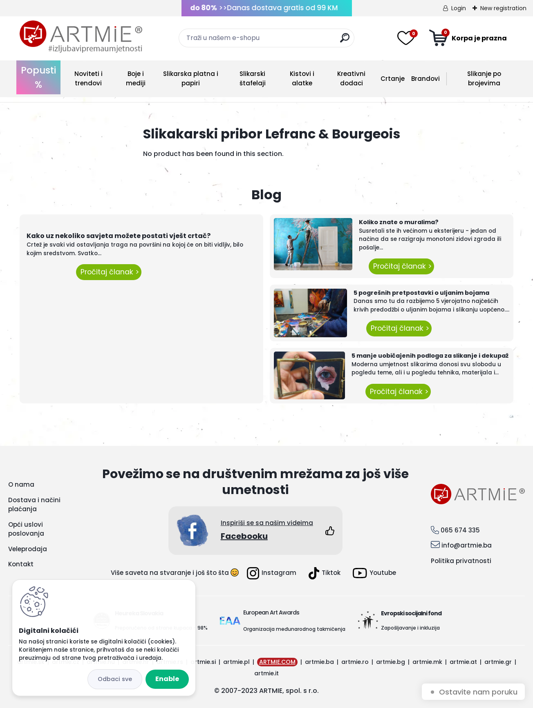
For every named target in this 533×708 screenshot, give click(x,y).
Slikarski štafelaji (253, 78)
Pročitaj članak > (108, 272)
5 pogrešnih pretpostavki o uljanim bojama (421, 293)
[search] (344, 41)
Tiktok (324, 573)
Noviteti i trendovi (88, 78)
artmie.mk (427, 662)
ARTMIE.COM (277, 662)
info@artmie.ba (466, 545)
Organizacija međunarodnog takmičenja (294, 629)
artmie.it (266, 673)
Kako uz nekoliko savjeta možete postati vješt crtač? (119, 235)
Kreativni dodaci (351, 78)
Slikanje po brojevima (484, 78)
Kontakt (21, 564)
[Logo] (81, 36)
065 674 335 (460, 530)
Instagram (271, 573)
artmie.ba (319, 662)
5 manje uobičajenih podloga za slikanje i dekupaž (430, 356)
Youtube (374, 573)
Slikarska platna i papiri (190, 78)
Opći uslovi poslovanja (26, 529)
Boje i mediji (136, 78)
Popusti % (38, 77)
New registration (503, 8)
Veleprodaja (27, 549)
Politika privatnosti (461, 561)
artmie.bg (390, 662)
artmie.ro (355, 662)
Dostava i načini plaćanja (34, 505)
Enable (167, 679)
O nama (21, 484)
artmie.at (463, 662)
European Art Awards (271, 612)
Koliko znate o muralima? (399, 222)
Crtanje (393, 78)
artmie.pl (236, 662)
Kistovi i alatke (302, 78)
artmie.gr (498, 662)
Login (458, 8)
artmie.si (203, 662)
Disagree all (114, 679)
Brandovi (425, 78)
